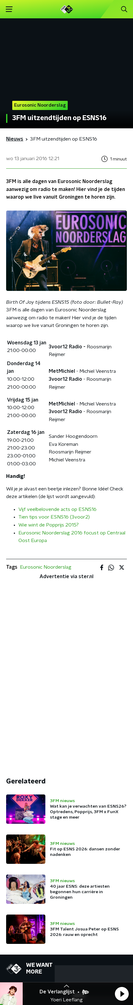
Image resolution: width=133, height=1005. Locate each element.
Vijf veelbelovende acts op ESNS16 (57, 509)
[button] (121, 993)
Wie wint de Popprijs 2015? (48, 525)
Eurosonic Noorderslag (45, 567)
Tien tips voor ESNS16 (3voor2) (54, 517)
